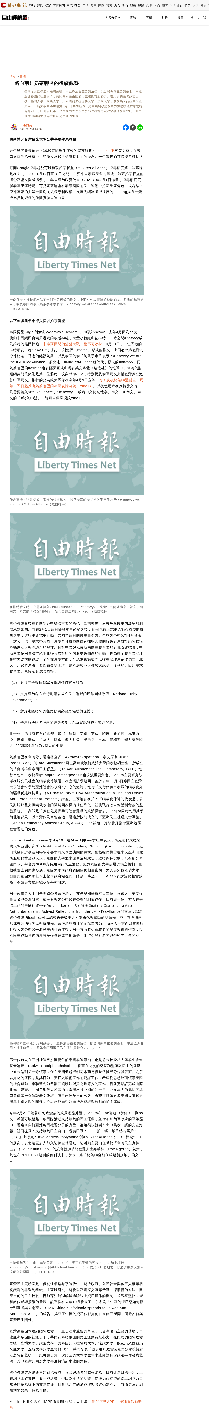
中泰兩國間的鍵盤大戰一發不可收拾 (72, 344)
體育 (165, 5)
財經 (133, 5)
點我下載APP (103, 1402)
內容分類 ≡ (112, 17)
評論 (180, 5)
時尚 (157, 5)
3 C (172, 5)
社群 (165, 17)
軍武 (70, 5)
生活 (85, 5)
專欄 (149, 17)
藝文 (187, 5)
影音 (125, 5)
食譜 (203, 5)
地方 (109, 5)
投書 (181, 17)
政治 (48, 5)
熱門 (40, 5)
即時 (32, 5)
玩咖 (195, 5)
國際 (101, 5)
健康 (93, 5)
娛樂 (141, 5)
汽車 (149, 5)
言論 (133, 17)
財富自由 (59, 5)
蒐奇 (117, 5)
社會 (77, 5)
